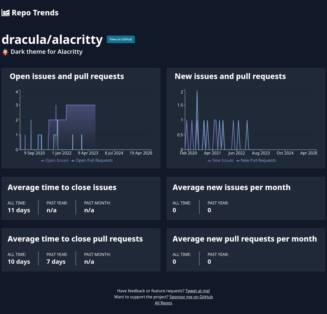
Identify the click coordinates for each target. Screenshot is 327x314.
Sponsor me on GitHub (191, 297)
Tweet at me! (198, 291)
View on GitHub (121, 39)
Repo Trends (30, 12)
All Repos (163, 303)
